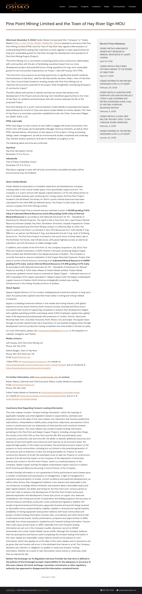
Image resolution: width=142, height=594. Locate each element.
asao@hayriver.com (21, 357)
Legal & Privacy (43, 590)
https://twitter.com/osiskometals (21, 399)
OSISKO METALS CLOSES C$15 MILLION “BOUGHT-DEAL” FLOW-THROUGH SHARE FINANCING (115, 119)
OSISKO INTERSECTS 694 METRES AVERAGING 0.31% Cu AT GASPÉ (116, 82)
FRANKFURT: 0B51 (50, 43)
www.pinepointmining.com (34, 361)
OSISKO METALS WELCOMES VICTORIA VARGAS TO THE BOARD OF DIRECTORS (116, 69)
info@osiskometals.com (23, 385)
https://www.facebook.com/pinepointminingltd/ (28, 368)
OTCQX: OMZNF (33, 43)
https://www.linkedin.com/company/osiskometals (43, 396)
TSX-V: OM (20, 43)
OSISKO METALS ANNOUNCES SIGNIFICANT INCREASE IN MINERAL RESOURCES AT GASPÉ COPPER (115, 53)
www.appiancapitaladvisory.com (53, 330)
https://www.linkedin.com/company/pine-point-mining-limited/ (36, 365)
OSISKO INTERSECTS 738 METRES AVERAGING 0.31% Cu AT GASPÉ (115, 132)
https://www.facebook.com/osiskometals (60, 392)
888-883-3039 (108, 590)
